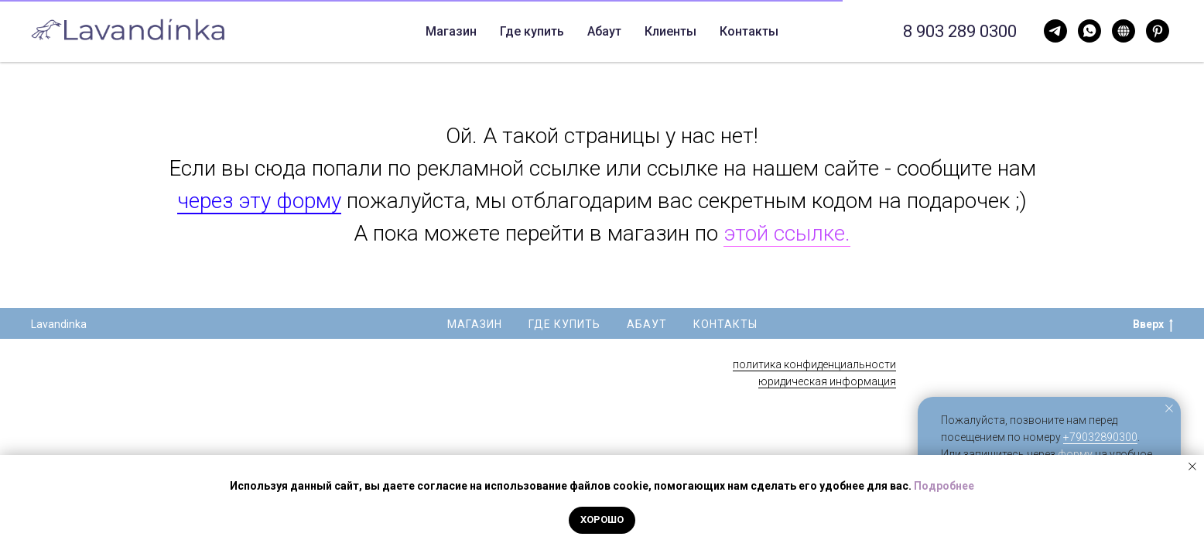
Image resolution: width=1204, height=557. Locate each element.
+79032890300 (1100, 437)
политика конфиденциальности (814, 364)
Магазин (474, 324)
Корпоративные (716, 31)
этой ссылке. (786, 233)
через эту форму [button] (259, 201)
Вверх (1153, 325)
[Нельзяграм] (1123, 31)
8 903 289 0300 (960, 31)
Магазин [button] (383, 31)
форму (1075, 454)
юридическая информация (827, 381)
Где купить (475, 31)
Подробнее (944, 486)
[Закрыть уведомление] (1169, 408)
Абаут (547, 31)
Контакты (616, 31)
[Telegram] (1089, 31)
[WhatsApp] (1055, 31)
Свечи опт (818, 31)
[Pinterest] (1157, 31)
